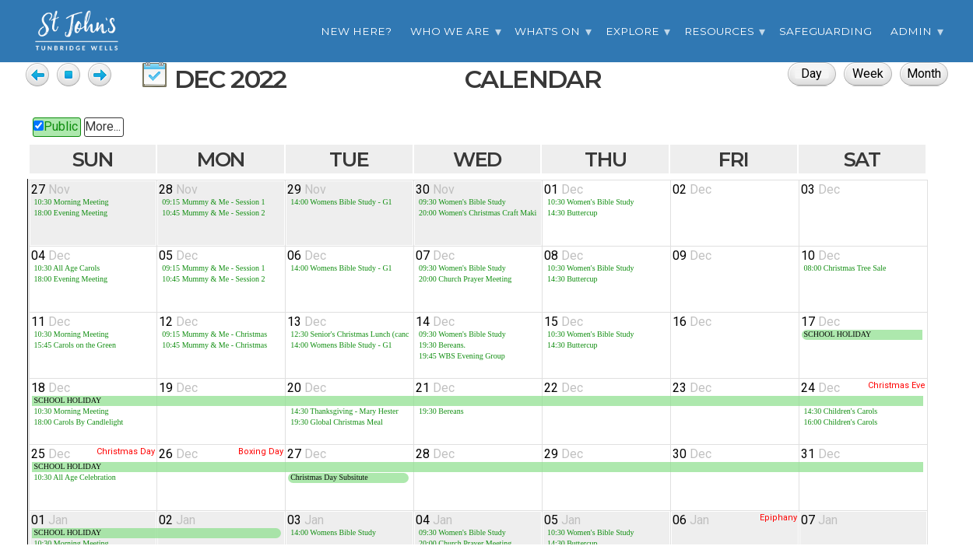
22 (563, 387)
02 (692, 189)
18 (50, 387)
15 (563, 321)
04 (50, 255)
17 (820, 321)
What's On (547, 31)
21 (435, 387)
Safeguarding (825, 31)
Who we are (450, 31)
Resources (719, 31)
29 (306, 189)
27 (50, 189)
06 (306, 255)
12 (178, 321)
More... (103, 126)
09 (692, 255)
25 (50, 453)
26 (178, 453)
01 (563, 189)
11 (50, 321)
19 (178, 387)
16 (692, 321)
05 (178, 255)
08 (563, 255)
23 (692, 387)
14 (435, 321)
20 (306, 387)
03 (820, 189)
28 (178, 189)
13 (306, 321)
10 (820, 255)
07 (435, 255)
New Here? (356, 31)
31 (820, 453)
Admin (911, 31)
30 (435, 189)
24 (820, 387)
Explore (632, 31)
